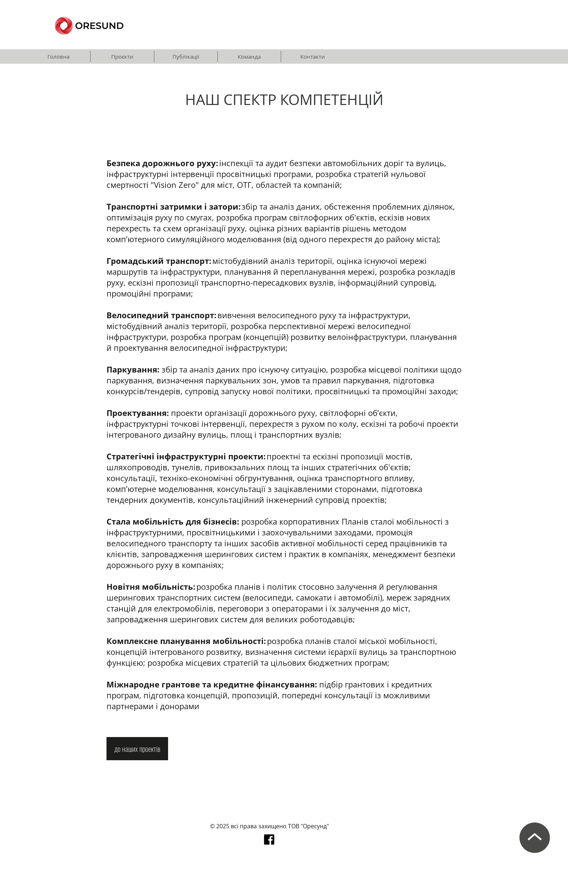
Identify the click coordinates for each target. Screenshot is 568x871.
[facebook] (269, 839)
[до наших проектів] (137, 748)
